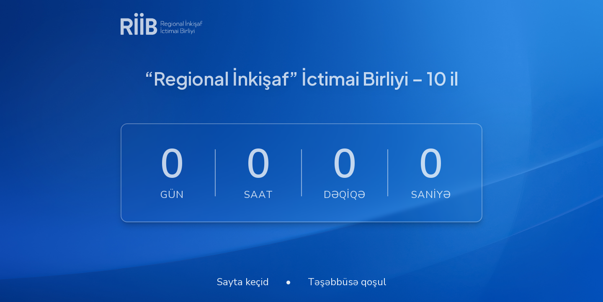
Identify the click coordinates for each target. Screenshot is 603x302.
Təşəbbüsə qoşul (347, 282)
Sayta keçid (242, 282)
